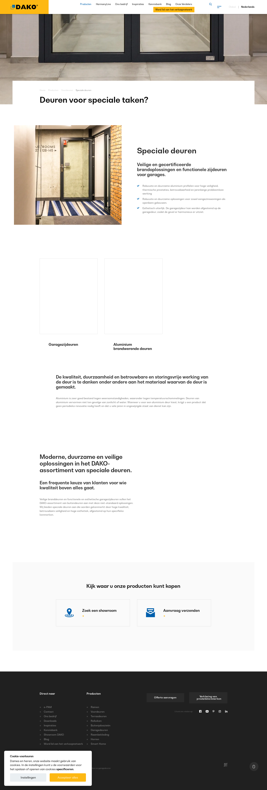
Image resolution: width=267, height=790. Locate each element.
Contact (49, 711)
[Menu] (219, 7)
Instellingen (28, 777)
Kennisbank (155, 4)
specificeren (64, 769)
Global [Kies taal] (232, 7)
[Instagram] (220, 711)
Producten (85, 4)
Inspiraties (138, 4)
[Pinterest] (213, 711)
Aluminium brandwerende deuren (132, 346)
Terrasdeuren (99, 716)
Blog (168, 4)
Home (42, 90)
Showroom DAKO (54, 734)
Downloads (50, 720)
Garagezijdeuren (63, 344)
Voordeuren (67, 90)
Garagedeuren (99, 730)
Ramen (95, 707)
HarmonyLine (103, 4)
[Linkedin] (226, 711)
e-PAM (48, 707)
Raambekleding (100, 734)
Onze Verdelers (183, 4)
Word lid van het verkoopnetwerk (173, 9)
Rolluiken (96, 720)
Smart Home (98, 743)
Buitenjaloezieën (100, 725)
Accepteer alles (68, 777)
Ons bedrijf (121, 4)
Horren (95, 739)
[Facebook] (200, 711)
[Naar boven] (253, 766)
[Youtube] (207, 711)
